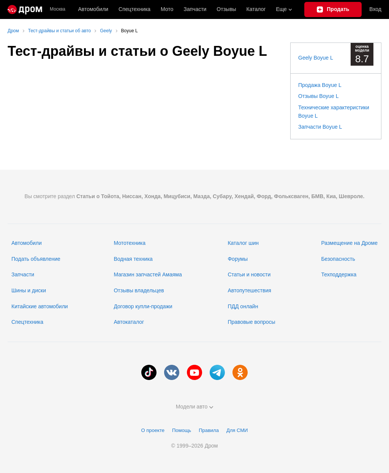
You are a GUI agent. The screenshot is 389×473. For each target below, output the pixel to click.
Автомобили (93, 9)
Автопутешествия (249, 290)
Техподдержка (338, 274)
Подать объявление (35, 259)
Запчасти (194, 9)
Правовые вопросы (251, 322)
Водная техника (133, 259)
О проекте (152, 430)
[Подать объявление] (333, 9)
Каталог (256, 9)
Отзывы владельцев (139, 290)
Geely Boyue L (315, 58)
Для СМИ (237, 430)
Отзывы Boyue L (318, 96)
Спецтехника (27, 322)
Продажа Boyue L (320, 85)
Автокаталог (129, 322)
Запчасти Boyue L (320, 127)
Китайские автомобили (39, 306)
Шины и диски (28, 290)
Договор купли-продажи (143, 306)
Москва (57, 9)
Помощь (181, 430)
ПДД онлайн (243, 306)
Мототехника (129, 243)
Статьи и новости (249, 274)
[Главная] (25, 9)
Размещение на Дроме (349, 243)
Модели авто (194, 407)
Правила (209, 430)
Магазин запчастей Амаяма (148, 274)
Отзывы (226, 9)
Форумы (238, 259)
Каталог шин (243, 243)
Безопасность (338, 259)
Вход (375, 9)
